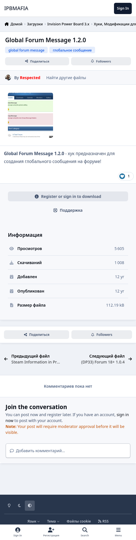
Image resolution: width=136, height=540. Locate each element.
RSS (103, 521)
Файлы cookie (79, 521)
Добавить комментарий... (37, 450)
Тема (53, 521)
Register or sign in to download (68, 196)
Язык (33, 521)
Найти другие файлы (66, 77)
